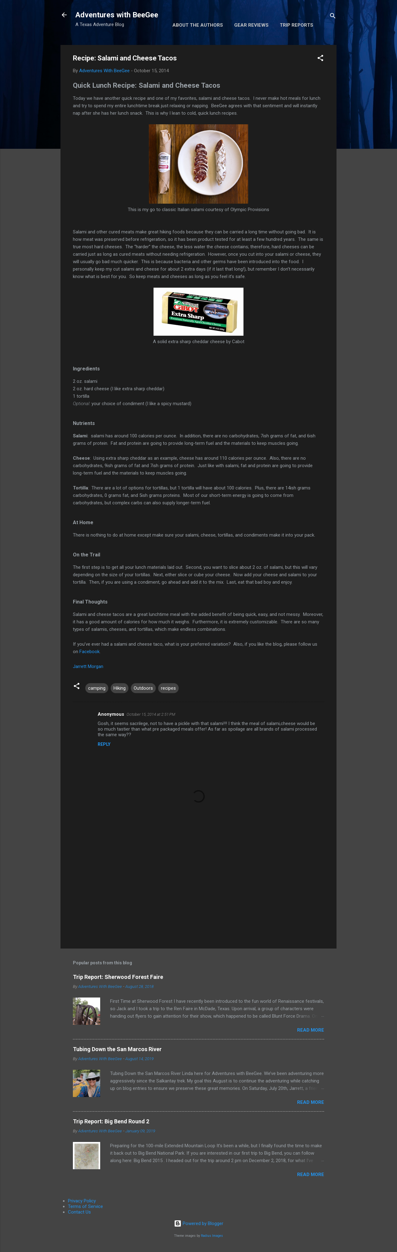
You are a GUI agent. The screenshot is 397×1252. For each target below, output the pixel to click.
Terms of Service (85, 1206)
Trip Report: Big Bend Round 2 (111, 1121)
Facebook (89, 651)
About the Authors (197, 25)
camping (96, 688)
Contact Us (79, 1212)
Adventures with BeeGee (116, 15)
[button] (320, 59)
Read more (310, 1030)
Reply (104, 744)
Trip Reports (296, 25)
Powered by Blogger (198, 1223)
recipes (168, 688)
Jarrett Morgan (88, 666)
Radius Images (212, 1236)
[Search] (333, 16)
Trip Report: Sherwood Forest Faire (118, 977)
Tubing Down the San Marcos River (117, 1049)
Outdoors (143, 688)
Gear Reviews (251, 25)
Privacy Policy (82, 1201)
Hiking (120, 688)
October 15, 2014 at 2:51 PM (151, 714)
